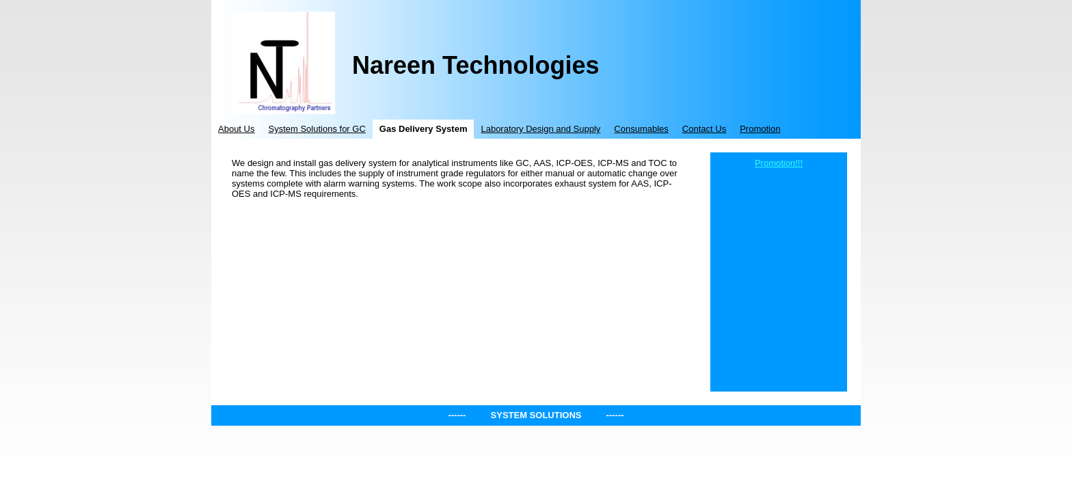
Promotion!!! (779, 163)
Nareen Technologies (475, 65)
